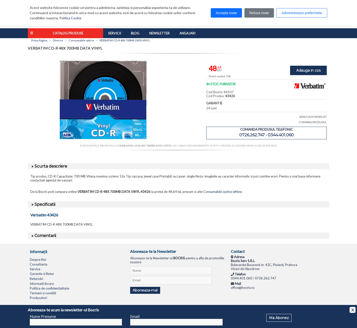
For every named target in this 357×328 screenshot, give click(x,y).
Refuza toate (259, 13)
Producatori (38, 298)
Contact (238, 251)
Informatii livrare (42, 284)
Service (35, 269)
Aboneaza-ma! (145, 290)
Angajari (187, 33)
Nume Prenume (43, 316)
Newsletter (159, 33)
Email (135, 316)
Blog (135, 33)
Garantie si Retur (42, 274)
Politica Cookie (70, 18)
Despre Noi (38, 260)
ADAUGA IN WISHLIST (313, 116)
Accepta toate (226, 13)
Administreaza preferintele (302, 13)
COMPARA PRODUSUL (313, 122)
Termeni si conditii (43, 293)
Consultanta (38, 264)
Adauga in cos (308, 70)
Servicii (114, 33)
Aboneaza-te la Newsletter (153, 251)
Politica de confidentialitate (49, 288)
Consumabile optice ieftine (222, 192)
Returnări (36, 279)
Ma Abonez (279, 318)
